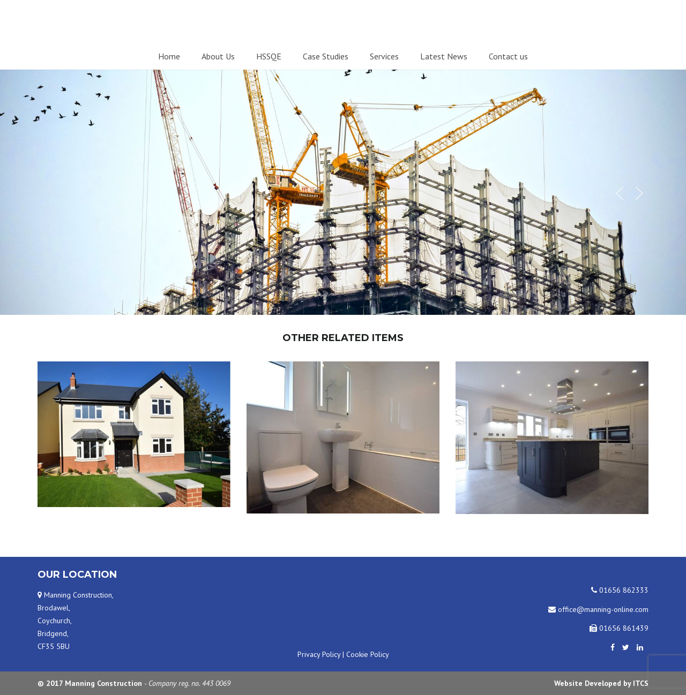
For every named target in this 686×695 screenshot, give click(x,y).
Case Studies (325, 56)
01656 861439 (619, 628)
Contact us (508, 56)
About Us (218, 56)
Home (169, 56)
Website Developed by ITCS (601, 683)
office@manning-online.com (598, 609)
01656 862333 (619, 590)
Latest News (443, 56)
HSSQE (268, 56)
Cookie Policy (367, 654)
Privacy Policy (318, 654)
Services (384, 56)
